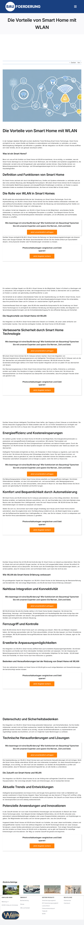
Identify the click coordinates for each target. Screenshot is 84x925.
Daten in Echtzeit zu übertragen (67, 288)
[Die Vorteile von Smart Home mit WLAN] (42, 95)
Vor (79, 62)
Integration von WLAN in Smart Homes (61, 145)
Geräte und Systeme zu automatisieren (34, 143)
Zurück (73, 62)
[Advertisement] (42, 47)
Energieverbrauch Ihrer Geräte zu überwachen (50, 290)
